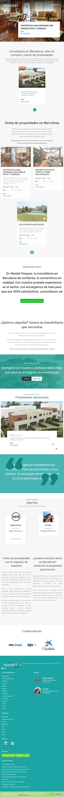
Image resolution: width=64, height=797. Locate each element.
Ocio (3, 727)
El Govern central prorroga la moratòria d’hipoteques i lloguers (13, 783)
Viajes (3, 734)
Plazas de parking (7, 696)
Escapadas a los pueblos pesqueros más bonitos (16, 787)
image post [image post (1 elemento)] (20, 755)
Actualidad (5, 717)
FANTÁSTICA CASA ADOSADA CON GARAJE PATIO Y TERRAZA (37, 27)
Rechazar (59, 794)
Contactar (27, 378)
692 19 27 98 (15, 528)
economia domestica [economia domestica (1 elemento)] (8, 755)
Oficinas (4, 681)
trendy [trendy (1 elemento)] (27, 755)
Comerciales (5, 676)
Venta (3, 732)
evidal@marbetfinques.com (48, 531)
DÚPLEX (4, 686)
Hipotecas (5, 724)
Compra (4, 722)
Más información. (23, 795)
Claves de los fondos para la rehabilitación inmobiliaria (14, 778)
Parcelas (5, 693)
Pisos (4, 706)
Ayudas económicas (7, 719)
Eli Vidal (48, 525)
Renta (3, 729)
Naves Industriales (7, 678)
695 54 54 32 (48, 528)
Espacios (4, 688)
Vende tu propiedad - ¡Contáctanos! (32, 301)
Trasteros (5, 698)
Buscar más (36, 378)
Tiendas (4, 683)
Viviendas (4, 701)
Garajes (4, 691)
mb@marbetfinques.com (16, 531)
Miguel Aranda (15, 525)
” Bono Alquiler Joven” (8, 764)
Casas (4, 703)
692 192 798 (55, 5)
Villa (3, 708)
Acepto (52, 794)
